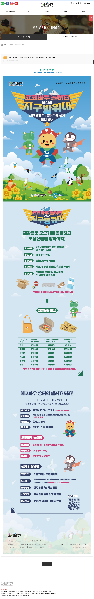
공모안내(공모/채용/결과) (70, 37)
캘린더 (72, 3)
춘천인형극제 (10, 11)
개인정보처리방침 (4, 589)
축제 (46, 11)
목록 (47, 564)
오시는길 (78, 3)
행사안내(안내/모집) (24, 37)
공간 (28, 11)
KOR (88, 3)
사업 (65, 11)
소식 (83, 11)
